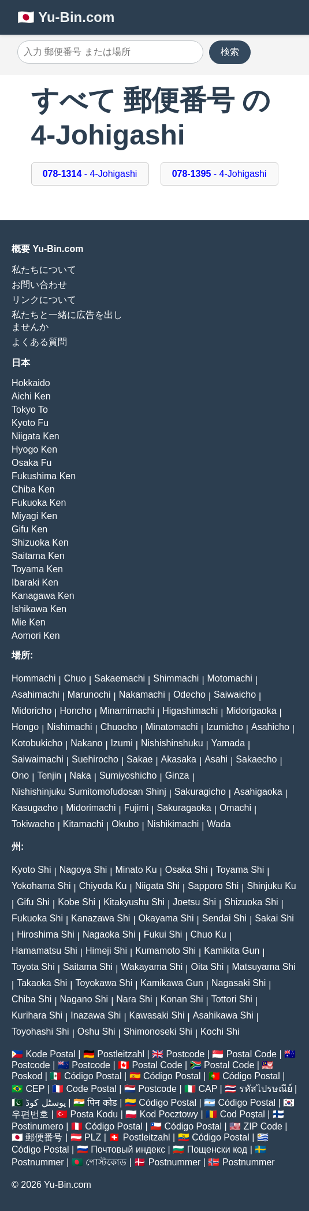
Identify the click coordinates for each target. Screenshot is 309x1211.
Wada (219, 824)
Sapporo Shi (213, 886)
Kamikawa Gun (171, 983)
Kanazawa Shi (100, 918)
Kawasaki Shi (157, 1015)
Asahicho (270, 727)
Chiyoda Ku (103, 886)
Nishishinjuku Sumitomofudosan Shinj (89, 792)
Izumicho (224, 727)
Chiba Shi (31, 999)
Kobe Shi (76, 902)
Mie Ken (29, 622)
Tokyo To (30, 409)
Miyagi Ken (34, 516)
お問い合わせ (39, 285)
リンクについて (44, 300)
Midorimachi (91, 808)
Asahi (216, 759)
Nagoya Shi (83, 870)
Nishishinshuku (172, 743)
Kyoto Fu (30, 423)
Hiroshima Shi (46, 934)
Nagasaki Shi (238, 983)
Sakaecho (256, 759)
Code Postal (91, 1089)
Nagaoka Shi (109, 934)
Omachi (235, 808)
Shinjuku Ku (271, 886)
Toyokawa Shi (103, 983)
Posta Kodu (94, 1114)
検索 (230, 52)
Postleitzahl (120, 1054)
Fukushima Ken (44, 476)
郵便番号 (43, 1137)
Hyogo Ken (34, 449)
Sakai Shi (274, 918)
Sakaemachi (119, 678)
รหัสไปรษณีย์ (265, 1089)
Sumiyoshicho (128, 775)
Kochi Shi (220, 1031)
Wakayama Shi (152, 967)
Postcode (185, 1054)
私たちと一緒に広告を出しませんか (67, 321)
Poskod (27, 1076)
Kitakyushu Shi (134, 902)
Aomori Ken (36, 635)
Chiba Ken (33, 489)
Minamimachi (127, 711)
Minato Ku (136, 870)
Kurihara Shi (37, 1015)
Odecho (189, 694)
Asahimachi (35, 694)
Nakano (86, 743)
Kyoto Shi (31, 870)
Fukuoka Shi (37, 918)
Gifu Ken (29, 529)
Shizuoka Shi (251, 902)
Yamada (228, 743)
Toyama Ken (37, 569)
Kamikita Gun (231, 951)
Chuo (75, 678)
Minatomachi (172, 727)
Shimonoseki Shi (158, 1031)
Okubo (125, 824)
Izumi (122, 743)
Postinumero (38, 1126)
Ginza (177, 775)
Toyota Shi (33, 967)
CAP (207, 1089)
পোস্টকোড (105, 1162)
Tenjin (49, 775)
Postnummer (38, 1162)
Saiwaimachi (38, 759)
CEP (34, 1089)
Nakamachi (142, 694)
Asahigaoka (258, 792)
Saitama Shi (88, 967)
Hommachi (33, 678)
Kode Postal (50, 1054)
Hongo (25, 727)
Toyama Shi (240, 870)
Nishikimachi (173, 824)
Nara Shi (134, 999)
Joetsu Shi (194, 902)
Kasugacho (35, 808)
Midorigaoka (251, 711)
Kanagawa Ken (43, 596)
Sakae (139, 759)
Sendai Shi (224, 918)
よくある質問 (39, 342)
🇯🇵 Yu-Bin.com (65, 17)
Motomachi (229, 678)
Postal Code (251, 1054)
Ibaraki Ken (35, 582)
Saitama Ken (38, 556)
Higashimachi (190, 711)
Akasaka (178, 759)
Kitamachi (83, 824)
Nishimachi (69, 727)
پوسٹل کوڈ (45, 1103)
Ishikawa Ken (39, 609)
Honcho (76, 711)
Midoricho (31, 711)
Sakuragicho (200, 792)
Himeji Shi (106, 951)
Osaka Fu (31, 463)
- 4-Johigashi (90, 174)
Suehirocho (95, 759)
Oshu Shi (96, 1031)
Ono (20, 775)
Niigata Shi (157, 886)
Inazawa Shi (95, 1015)
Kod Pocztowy (169, 1114)
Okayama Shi (166, 918)
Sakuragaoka (184, 808)
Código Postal (93, 1076)
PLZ (92, 1137)
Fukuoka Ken (39, 503)
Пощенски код (217, 1149)
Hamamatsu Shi (44, 951)
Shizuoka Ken (40, 542)
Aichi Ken (31, 396)
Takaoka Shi (42, 983)
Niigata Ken (35, 436)
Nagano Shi (84, 999)
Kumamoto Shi (165, 951)
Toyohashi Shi (40, 1031)
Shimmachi (176, 678)
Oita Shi (207, 967)
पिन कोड (102, 1103)
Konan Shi (182, 999)
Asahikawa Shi (223, 1015)
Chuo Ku (208, 934)
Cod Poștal (242, 1114)
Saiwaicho (235, 694)
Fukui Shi (163, 934)
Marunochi (89, 694)
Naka (80, 775)
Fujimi (136, 808)
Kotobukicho (37, 743)
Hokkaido (31, 383)
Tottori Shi (231, 999)
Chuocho (118, 727)
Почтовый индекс (128, 1149)
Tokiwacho (33, 824)
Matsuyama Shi (264, 967)
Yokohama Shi (41, 886)
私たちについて (44, 270)
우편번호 (30, 1114)
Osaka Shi (186, 870)
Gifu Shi (33, 902)
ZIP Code (263, 1126)
